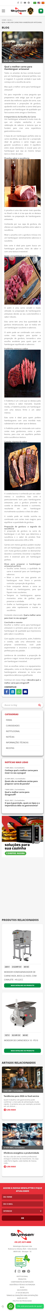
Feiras (9, 720)
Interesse (7, 1211)
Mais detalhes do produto (22, 985)
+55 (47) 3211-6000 (22, 1242)
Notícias (10, 737)
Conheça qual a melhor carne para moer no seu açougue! (21, 771)
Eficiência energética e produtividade (21, 1153)
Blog (9, 20)
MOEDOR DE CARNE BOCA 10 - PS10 (21, 1040)
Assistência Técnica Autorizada (22, 1284)
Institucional (13, 731)
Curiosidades (19, 61)
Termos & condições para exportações (22, 1295)
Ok (22, 1218)
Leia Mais (10, 1110)
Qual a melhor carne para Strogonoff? (17, 793)
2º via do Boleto (22, 1293)
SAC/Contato (22, 1290)
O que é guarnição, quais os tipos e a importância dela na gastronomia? (22, 804)
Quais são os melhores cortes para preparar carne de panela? (21, 782)
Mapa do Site (22, 1298)
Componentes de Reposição (22, 1282)
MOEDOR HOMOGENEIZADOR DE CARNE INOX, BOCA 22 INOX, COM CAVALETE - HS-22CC (20, 976)
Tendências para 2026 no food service (21, 1096)
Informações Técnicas (17, 743)
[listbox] (22, 1211)
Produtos (22, 1279)
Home (4, 20)
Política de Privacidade (22, 1301)
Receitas (10, 748)
